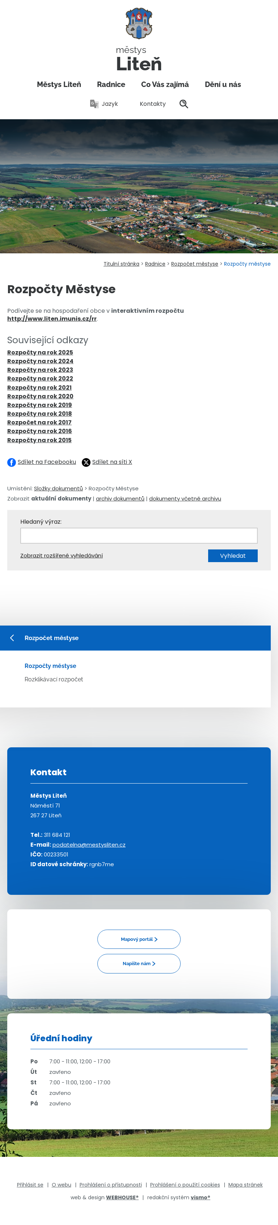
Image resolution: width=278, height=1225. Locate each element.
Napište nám (137, 963)
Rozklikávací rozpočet (54, 679)
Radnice (111, 84)
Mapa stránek (245, 1184)
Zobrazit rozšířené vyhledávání (61, 555)
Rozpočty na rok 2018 (39, 414)
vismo (200, 1197)
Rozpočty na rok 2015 (39, 440)
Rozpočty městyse (50, 666)
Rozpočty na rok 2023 (40, 370)
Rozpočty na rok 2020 (40, 396)
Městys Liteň (59, 84)
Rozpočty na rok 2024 (40, 361)
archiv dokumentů (120, 498)
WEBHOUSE (122, 1197)
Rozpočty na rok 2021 (39, 387)
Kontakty (149, 104)
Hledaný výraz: (41, 522)
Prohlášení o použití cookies (185, 1184)
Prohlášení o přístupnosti (111, 1184)
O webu (61, 1184)
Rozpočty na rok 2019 (39, 405)
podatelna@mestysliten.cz (89, 844)
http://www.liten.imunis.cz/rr (52, 319)
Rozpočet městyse (194, 263)
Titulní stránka (121, 263)
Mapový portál (137, 939)
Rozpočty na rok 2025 (40, 352)
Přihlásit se (30, 1184)
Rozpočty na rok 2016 (39, 431)
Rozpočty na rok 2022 (40, 378)
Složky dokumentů (58, 488)
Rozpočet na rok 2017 (39, 422)
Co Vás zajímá (165, 84)
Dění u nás (223, 84)
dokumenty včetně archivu (185, 498)
